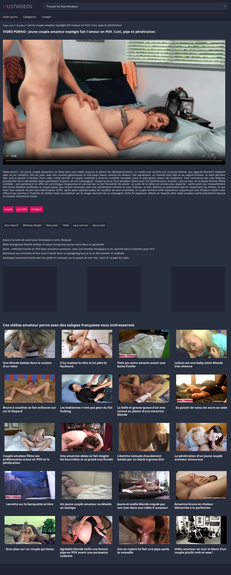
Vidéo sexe (8, 25)
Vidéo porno (10, 17)
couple (8, 209)
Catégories (29, 17)
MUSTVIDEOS (18, 6)
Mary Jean (52, 225)
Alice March (11, 225)
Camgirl (46, 17)
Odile (65, 225)
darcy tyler (99, 225)
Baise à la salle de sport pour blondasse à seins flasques (37, 240)
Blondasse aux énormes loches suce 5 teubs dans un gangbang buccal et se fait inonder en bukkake (63, 253)
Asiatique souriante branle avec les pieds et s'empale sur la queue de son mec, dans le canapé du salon (66, 257)
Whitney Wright (32, 225)
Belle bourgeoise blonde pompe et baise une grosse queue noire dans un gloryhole (53, 244)
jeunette (22, 209)
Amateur (21, 25)
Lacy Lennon (80, 225)
